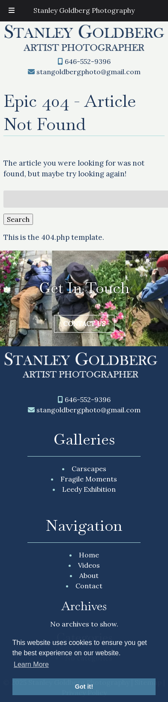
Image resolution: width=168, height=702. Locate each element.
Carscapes (89, 468)
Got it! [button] (84, 686)
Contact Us (84, 324)
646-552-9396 (88, 61)
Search (18, 219)
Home (89, 555)
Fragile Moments (88, 479)
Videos (89, 565)
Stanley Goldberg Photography (84, 10)
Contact (88, 585)
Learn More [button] (31, 664)
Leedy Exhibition (89, 489)
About (89, 575)
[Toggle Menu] (11, 10)
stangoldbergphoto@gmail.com (88, 71)
